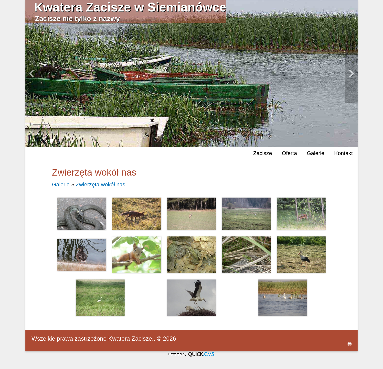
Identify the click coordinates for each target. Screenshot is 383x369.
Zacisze (262, 153)
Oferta (289, 153)
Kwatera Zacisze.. (131, 338)
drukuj (349, 344)
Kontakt (343, 153)
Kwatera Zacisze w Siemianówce (130, 7)
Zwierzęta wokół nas (100, 184)
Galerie (315, 153)
